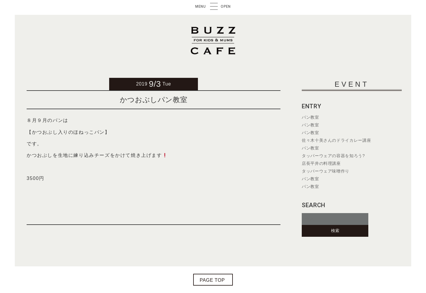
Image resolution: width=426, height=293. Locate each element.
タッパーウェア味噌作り (325, 171)
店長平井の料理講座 (321, 163)
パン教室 (310, 117)
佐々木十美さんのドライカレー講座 (336, 140)
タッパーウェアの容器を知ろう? (333, 155)
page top (212, 280)
